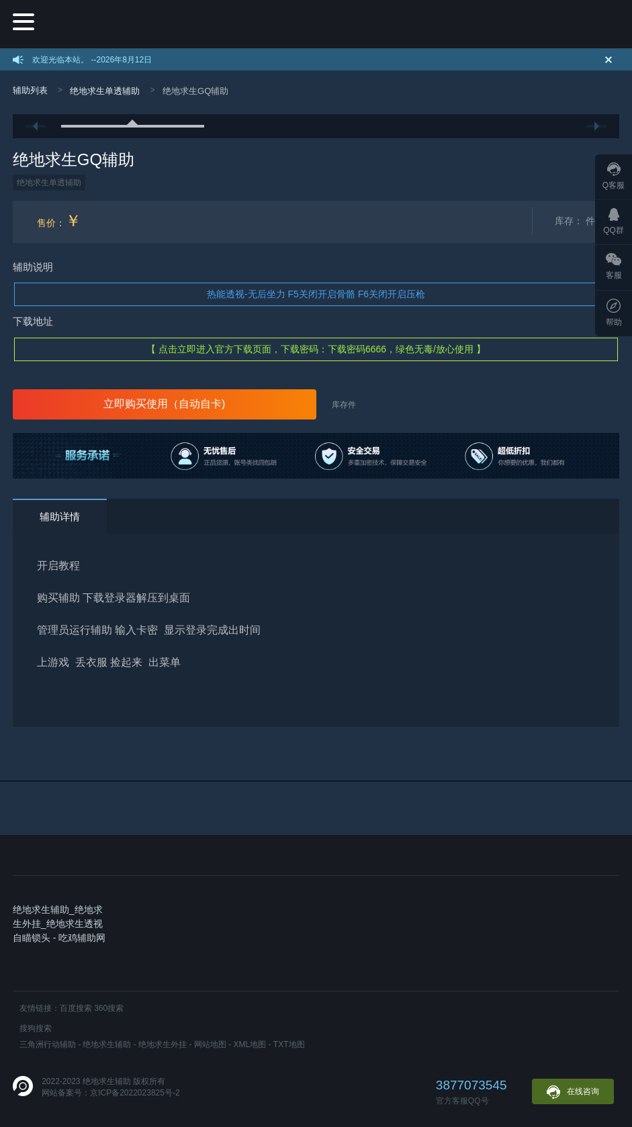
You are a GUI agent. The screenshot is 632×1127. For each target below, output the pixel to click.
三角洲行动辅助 (47, 1044)
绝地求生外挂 (162, 1044)
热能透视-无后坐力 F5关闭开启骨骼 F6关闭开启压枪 (316, 294)
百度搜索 (76, 1008)
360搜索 (109, 1008)
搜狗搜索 (35, 1028)
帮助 (614, 313)
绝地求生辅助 (107, 1044)
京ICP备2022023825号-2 (134, 1092)
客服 (614, 266)
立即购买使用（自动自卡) (164, 403)
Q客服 (613, 176)
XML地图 (250, 1044)
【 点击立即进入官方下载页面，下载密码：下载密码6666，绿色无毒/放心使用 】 (316, 349)
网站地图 (210, 1044)
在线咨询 (573, 1092)
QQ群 (613, 221)
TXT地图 (289, 1044)
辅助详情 (60, 516)
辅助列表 (30, 90)
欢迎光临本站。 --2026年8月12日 (92, 59)
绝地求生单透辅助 (105, 91)
